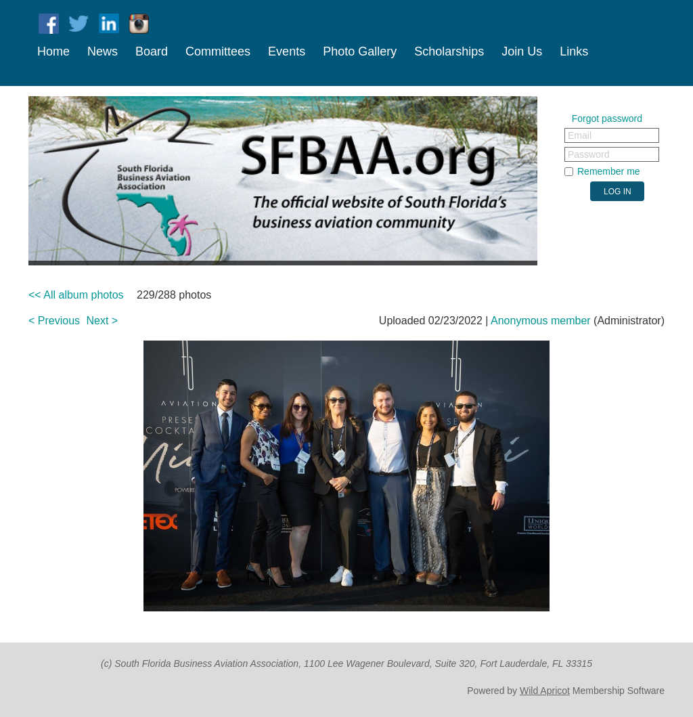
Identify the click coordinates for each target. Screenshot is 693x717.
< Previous (54, 320)
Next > (102, 320)
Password (588, 154)
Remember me (608, 171)
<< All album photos (76, 295)
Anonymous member (541, 320)
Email (579, 135)
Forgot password (607, 118)
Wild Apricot (545, 690)
